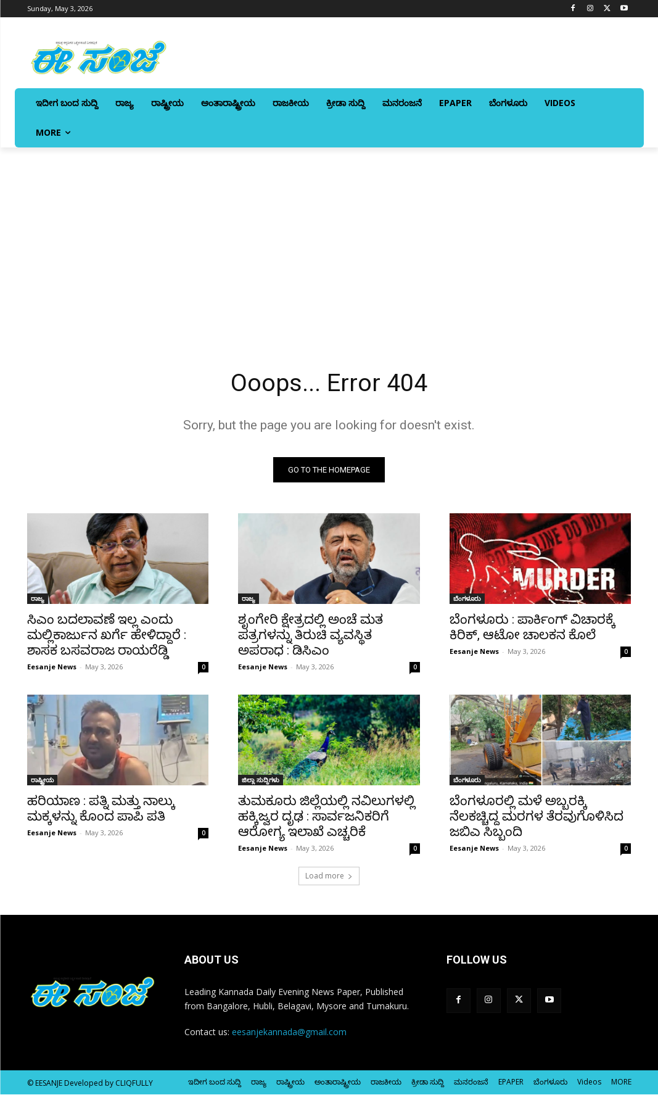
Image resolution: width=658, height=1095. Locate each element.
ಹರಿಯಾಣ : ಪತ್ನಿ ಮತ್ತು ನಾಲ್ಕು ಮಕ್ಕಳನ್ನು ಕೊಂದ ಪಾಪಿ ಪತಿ (101, 810)
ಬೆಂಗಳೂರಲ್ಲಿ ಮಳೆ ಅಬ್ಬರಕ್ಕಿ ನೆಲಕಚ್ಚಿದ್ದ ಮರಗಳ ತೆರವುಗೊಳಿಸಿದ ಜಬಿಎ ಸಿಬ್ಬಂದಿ (536, 817)
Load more (329, 876)
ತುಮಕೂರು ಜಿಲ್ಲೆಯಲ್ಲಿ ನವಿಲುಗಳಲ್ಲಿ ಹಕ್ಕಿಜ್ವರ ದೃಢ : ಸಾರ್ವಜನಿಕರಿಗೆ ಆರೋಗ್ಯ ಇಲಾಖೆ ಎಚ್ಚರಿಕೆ (326, 817)
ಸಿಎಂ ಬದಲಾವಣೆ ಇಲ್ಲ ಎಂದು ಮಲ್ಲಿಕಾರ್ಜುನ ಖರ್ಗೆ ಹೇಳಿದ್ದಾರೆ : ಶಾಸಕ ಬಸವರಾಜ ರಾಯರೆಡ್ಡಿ (106, 635)
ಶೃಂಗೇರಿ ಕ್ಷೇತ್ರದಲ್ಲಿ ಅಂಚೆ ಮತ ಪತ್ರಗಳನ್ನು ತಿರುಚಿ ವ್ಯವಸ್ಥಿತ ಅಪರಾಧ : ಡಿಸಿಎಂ (310, 635)
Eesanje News (51, 667)
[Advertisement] (329, 240)
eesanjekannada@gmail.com (289, 1032)
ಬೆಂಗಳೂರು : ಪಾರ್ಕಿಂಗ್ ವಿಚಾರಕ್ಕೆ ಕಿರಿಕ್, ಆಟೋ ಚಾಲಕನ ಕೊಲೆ (532, 628)
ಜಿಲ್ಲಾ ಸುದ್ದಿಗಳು (260, 781)
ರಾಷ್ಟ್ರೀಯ (42, 781)
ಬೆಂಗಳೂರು (467, 599)
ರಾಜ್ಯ (37, 599)
